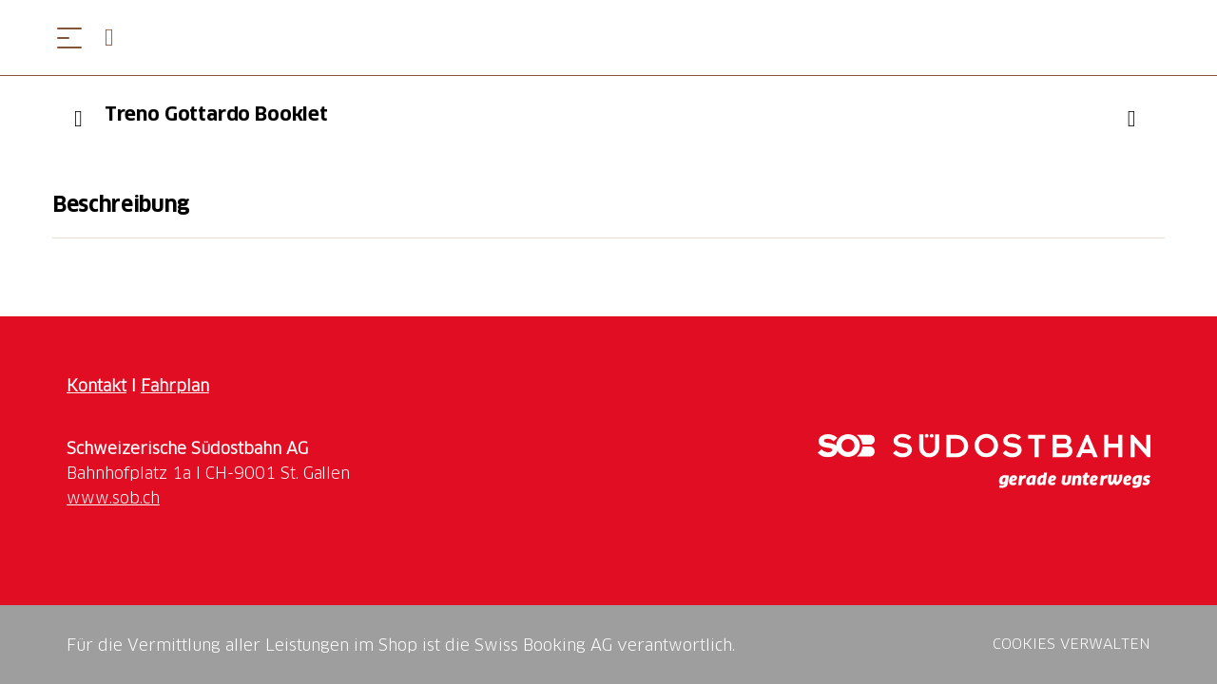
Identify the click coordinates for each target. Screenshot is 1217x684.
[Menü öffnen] (69, 37)
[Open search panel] (117, 37)
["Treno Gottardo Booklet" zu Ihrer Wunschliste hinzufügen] (1131, 119)
